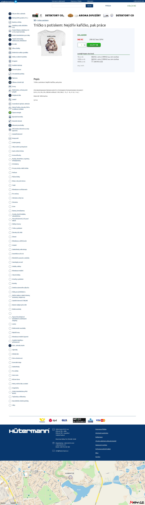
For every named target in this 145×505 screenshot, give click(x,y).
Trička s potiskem (42, 20)
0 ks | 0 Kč (132, 6)
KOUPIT (94, 45)
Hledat (89, 6)
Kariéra (97, 457)
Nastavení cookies (101, 445)
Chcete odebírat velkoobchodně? (105, 441)
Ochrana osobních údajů (103, 449)
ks (82, 45)
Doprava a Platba (76, 1)
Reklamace (99, 437)
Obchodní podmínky (101, 433)
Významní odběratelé (58, 1)
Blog (96, 453)
